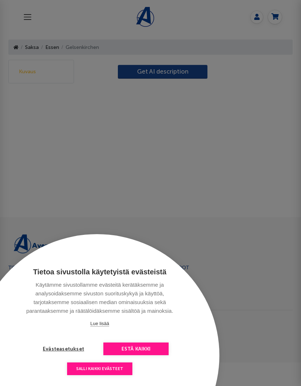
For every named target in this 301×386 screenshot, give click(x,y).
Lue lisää (99, 323)
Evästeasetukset (63, 349)
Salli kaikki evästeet (99, 368)
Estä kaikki (135, 349)
